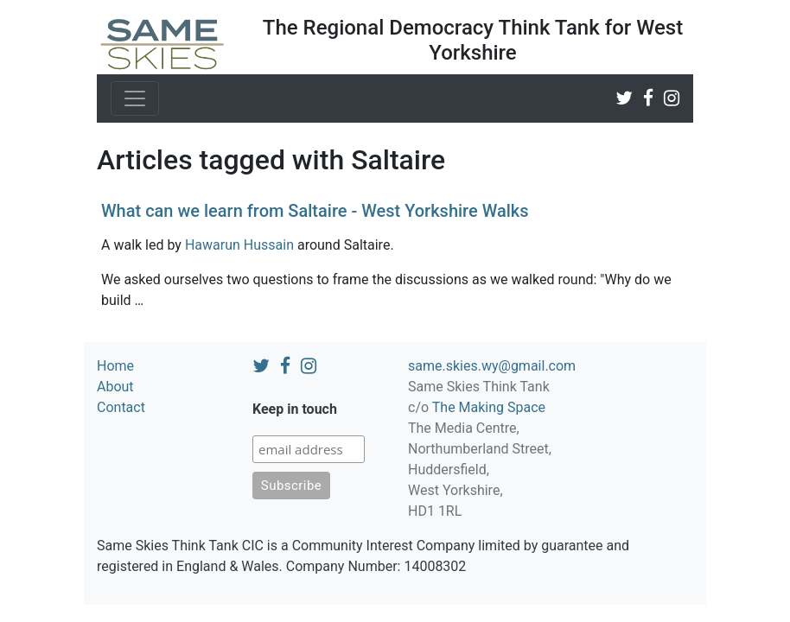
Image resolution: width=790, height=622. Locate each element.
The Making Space (488, 407)
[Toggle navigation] (135, 98)
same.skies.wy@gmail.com (492, 366)
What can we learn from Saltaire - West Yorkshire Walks (315, 210)
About (115, 386)
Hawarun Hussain (239, 245)
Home (115, 366)
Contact (121, 407)
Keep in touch (294, 409)
